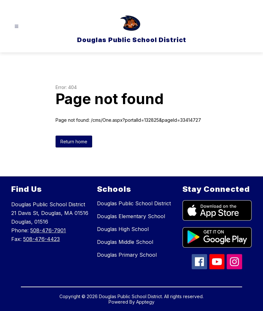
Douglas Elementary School (131, 216)
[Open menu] (16, 26)
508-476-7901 (48, 230)
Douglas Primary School (127, 255)
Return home (73, 141)
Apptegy (145, 302)
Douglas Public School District (134, 203)
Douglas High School (123, 229)
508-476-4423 (41, 239)
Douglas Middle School (125, 242)
